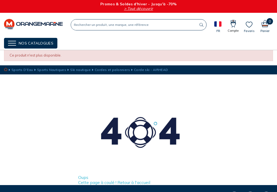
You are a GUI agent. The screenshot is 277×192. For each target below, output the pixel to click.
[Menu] (30, 43)
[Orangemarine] (33, 24)
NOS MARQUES (79, 42)
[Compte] (233, 24)
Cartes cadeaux (142, 42)
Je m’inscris (174, 183)
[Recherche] (134, 24)
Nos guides (109, 42)
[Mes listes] (249, 27)
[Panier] (265, 25)
